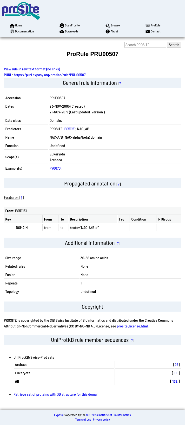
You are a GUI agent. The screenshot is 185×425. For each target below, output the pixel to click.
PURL (8, 74)
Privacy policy (101, 419)
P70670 (55, 168)
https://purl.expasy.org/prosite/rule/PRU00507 (50, 74)
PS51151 (69, 128)
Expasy (58, 415)
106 (175, 372)
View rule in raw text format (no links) (32, 69)
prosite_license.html (132, 326)
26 (176, 364)
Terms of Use (83, 419)
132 (175, 381)
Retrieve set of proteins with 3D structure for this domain (56, 394)
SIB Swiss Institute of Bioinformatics (108, 415)
